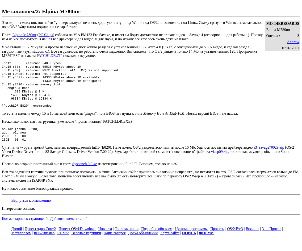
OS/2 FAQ (235, 241)
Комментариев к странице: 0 (24, 231)
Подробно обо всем (156, 241)
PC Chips (46, 35)
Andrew (293, 42)
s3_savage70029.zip (269, 159)
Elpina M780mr (25, 35)
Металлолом (21, 245)
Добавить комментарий (69, 231)
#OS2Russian (44, 245)
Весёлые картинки (86, 245)
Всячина (252, 241)
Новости (105, 241)
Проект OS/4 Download (77, 241)
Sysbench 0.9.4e (84, 176)
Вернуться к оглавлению (31, 212)
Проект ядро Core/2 (40, 241)
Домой (16, 241)
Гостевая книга (127, 241)
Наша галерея (115, 245)
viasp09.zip (219, 164)
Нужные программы (191, 241)
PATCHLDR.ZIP (49, 56)
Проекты (217, 241)
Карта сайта (169, 245)
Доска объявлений (143, 245)
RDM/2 (63, 245)
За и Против (271, 241)
